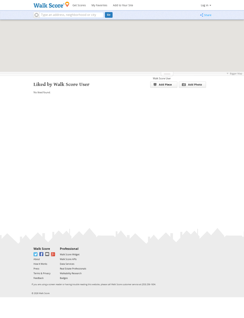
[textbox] (71, 15)
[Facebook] (41, 254)
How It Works (40, 264)
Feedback (38, 278)
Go (109, 14)
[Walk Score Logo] (51, 5)
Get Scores (79, 5)
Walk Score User (162, 78)
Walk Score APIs (68, 259)
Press (36, 268)
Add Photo (192, 84)
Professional (69, 249)
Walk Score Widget (69, 254)
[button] (36, 15)
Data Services (67, 264)
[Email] (47, 254)
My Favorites (99, 5)
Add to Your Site (123, 5)
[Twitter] (36, 254)
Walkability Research (71, 273)
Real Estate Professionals (73, 268)
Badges (64, 278)
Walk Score (42, 249)
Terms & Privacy (42, 273)
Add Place (163, 84)
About (37, 259)
